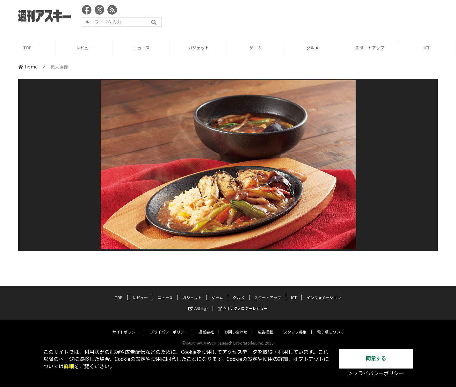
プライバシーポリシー (169, 325)
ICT (294, 291)
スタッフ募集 (295, 325)
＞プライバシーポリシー (376, 373)
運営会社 (206, 325)
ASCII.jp (198, 302)
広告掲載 (265, 325)
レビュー (85, 48)
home (28, 66)
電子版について (330, 325)
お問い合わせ (235, 325)
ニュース (142, 48)
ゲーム (256, 48)
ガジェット (199, 48)
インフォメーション (324, 291)
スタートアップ (370, 48)
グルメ (314, 48)
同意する (376, 358)
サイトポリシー (125, 325)
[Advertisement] (322, 17)
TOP (29, 48)
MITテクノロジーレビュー (243, 302)
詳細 (69, 366)
